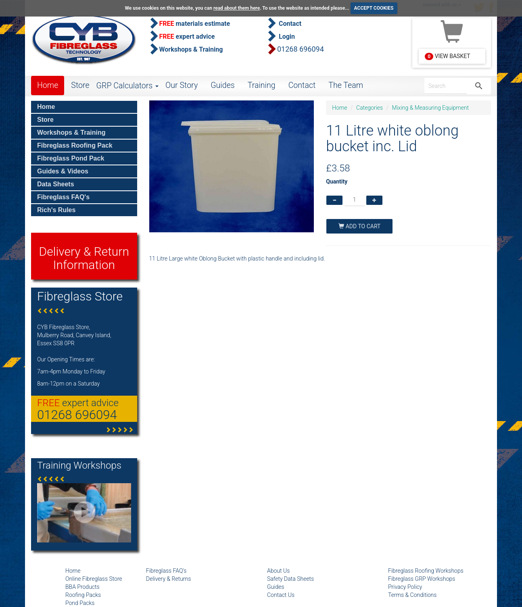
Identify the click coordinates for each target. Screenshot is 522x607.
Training (262, 85)
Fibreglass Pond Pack (70, 158)
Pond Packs (79, 603)
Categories (369, 107)
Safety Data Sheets (290, 579)
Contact (302, 85)
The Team (345, 85)
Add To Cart (359, 226)
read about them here (236, 8)
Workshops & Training (71, 132)
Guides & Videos (62, 171)
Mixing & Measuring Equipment (430, 107)
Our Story (181, 85)
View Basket (447, 56)
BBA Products (82, 587)
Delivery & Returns (168, 579)
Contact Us (280, 595)
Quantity (336, 181)
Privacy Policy (405, 587)
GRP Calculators (127, 85)
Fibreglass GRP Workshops (421, 579)
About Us (278, 570)
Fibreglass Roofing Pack (75, 145)
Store (80, 85)
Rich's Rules (56, 210)
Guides (223, 85)
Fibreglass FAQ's (63, 197)
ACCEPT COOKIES (374, 8)
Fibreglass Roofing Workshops (426, 570)
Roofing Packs (83, 595)
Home (47, 85)
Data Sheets (55, 184)
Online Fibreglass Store (93, 579)
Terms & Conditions (412, 595)
